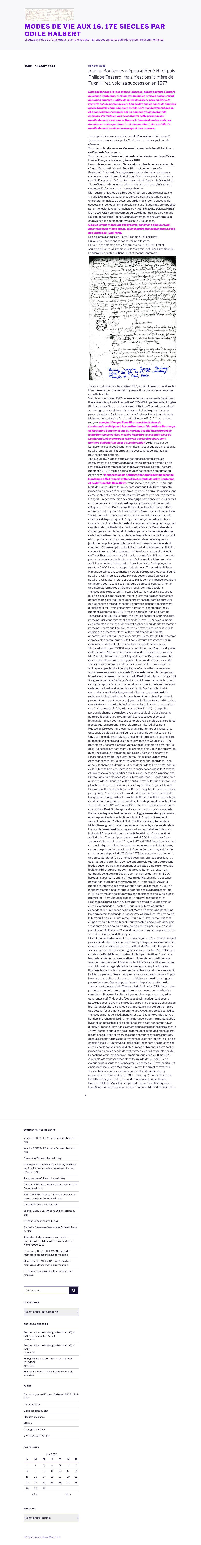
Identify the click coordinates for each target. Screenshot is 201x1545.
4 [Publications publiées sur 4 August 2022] (52, 1465)
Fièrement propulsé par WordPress (42, 1537)
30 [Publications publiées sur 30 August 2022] (35, 1488)
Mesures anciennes (34, 1416)
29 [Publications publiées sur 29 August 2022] (27, 1488)
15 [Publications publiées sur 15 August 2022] (27, 1476)
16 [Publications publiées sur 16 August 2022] (35, 1476)
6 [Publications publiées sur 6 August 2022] (68, 1465)
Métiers (28, 1423)
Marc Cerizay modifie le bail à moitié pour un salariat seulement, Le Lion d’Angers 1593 (50, 1168)
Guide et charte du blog (48, 1158)
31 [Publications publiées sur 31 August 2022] (44, 1488)
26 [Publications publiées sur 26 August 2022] (60, 1482)
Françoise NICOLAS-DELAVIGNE (41, 1251)
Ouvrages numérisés (35, 1429)
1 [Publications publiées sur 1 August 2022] (27, 1465)
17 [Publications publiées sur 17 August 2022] (44, 1476)
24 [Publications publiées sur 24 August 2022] (43, 1482)
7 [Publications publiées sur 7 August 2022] (76, 1465)
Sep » (68, 1494)
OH (25, 1184)
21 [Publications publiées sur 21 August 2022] (76, 1476)
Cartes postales (32, 1404)
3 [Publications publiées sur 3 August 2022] (44, 1465)
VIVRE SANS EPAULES (36, 1435)
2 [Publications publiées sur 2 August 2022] (35, 1465)
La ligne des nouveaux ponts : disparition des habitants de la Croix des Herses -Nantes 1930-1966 (49, 1241)
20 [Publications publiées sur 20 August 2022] (68, 1476)
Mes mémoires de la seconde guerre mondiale (48, 1371)
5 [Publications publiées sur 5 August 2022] (60, 1465)
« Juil (34, 1494)
